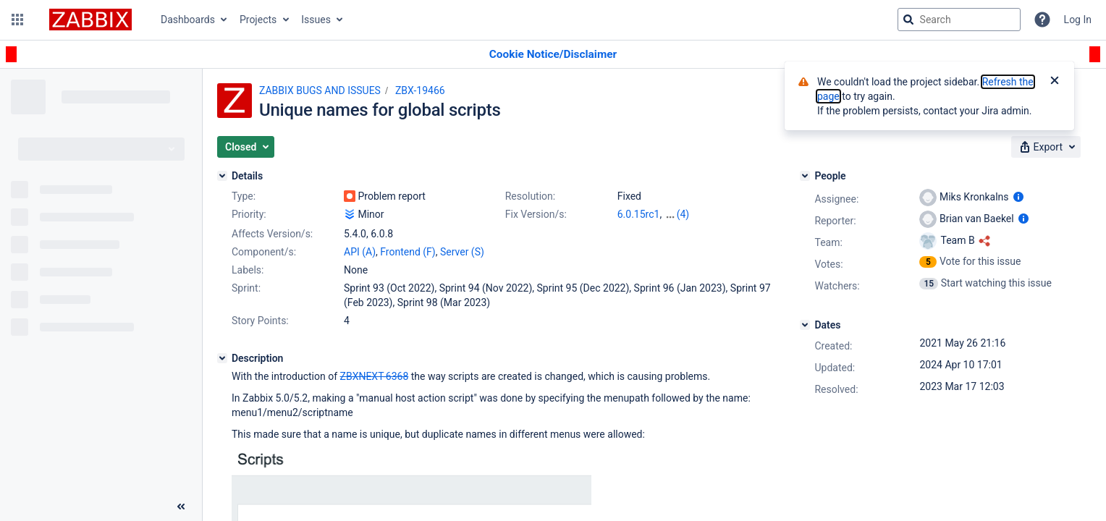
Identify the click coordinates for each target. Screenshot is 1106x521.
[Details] (222, 176)
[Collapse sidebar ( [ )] (181, 506)
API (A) (360, 252)
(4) (683, 214)
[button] (17, 19)
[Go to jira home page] (90, 19)
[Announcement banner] (553, 55)
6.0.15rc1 (638, 214)
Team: (828, 242)
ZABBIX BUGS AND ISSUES (320, 90)
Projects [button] (258, 19)
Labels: (247, 270)
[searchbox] (959, 19)
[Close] (1054, 82)
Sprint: (246, 288)
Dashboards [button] (188, 19)
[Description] (222, 358)
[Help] (1042, 19)
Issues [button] (316, 19)
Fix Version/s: (536, 214)
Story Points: (260, 320)
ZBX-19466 (420, 90)
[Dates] (805, 325)
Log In (1078, 19)
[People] (805, 176)
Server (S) (462, 252)
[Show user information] (1018, 197)
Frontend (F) (407, 252)
